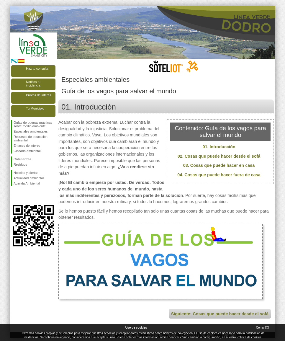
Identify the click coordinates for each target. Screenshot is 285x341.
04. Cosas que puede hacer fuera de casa (219, 174)
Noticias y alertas (26, 172)
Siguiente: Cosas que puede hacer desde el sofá (219, 313)
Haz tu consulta (37, 68)
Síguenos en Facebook (14, 195)
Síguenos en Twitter (24, 195)
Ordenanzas (22, 159)
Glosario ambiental (27, 151)
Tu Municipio (35, 108)
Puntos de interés (38, 95)
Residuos (20, 164)
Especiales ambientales (31, 131)
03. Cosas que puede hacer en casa (219, 165)
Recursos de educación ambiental (31, 138)
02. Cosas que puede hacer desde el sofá (219, 156)
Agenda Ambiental (27, 183)
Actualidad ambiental (29, 178)
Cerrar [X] (262, 327)
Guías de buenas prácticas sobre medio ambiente (33, 124)
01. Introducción (218, 146)
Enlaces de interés (27, 145)
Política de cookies (249, 337)
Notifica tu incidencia (33, 83)
